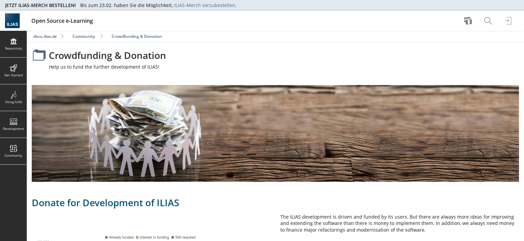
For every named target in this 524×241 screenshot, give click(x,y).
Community (84, 36)
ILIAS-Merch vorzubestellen (204, 5)
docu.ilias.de (45, 36)
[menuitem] (469, 21)
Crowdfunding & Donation (137, 36)
